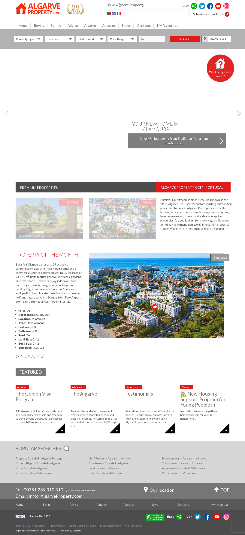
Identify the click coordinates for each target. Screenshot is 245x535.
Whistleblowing (133, 525)
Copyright (39, 525)
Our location (159, 491)
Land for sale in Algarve (104, 468)
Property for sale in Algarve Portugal (39, 458)
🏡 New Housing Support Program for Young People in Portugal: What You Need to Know (203, 405)
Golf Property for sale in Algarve (110, 458)
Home (25, 25)
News (128, 25)
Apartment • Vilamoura (35, 236)
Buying (40, 25)
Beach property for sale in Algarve (184, 458)
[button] (227, 14)
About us (110, 25)
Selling (57, 25)
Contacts (145, 25)
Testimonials (139, 394)
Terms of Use (23, 525)
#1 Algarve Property (125, 5)
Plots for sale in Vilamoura (179, 473)
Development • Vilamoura (110, 236)
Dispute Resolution (110, 525)
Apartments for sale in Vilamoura (183, 468)
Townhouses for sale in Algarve (182, 463)
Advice (74, 25)
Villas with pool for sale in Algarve (38, 463)
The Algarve (84, 394)
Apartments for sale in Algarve (108, 463)
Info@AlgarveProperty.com (56, 496)
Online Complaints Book (82, 525)
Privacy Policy (57, 525)
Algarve (91, 25)
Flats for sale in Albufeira (105, 473)
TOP (221, 490)
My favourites (167, 25)
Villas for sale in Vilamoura (33, 473)
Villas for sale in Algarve (31, 468)
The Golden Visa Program (33, 396)
